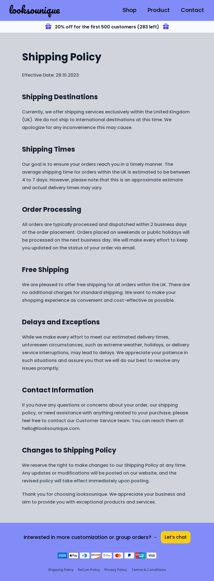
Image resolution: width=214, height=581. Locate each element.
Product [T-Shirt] (159, 10)
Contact (192, 10)
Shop (130, 10)
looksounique (34, 9)
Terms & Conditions (149, 570)
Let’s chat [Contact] (176, 537)
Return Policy (89, 570)
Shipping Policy (61, 570)
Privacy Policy (115, 570)
